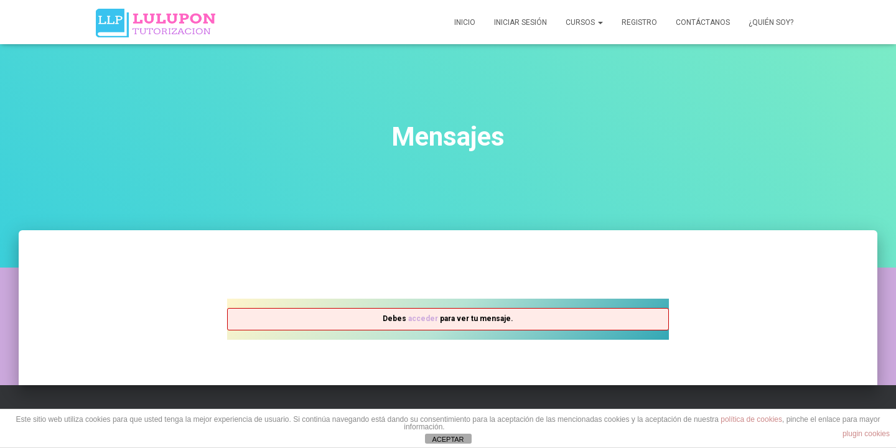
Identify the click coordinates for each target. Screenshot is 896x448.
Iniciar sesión (520, 22)
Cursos (584, 22)
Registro (639, 22)
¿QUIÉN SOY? (771, 22)
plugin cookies (866, 433)
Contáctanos (703, 22)
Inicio (464, 22)
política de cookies (751, 419)
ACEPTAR (448, 439)
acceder (423, 318)
